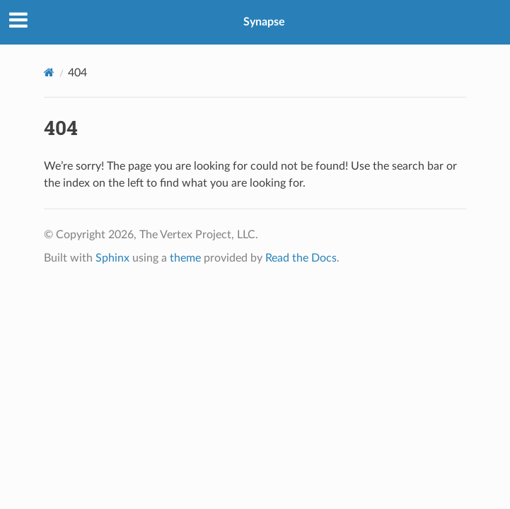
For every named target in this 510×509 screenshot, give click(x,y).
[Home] (49, 72)
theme (185, 258)
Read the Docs (301, 258)
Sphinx (112, 258)
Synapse (264, 22)
